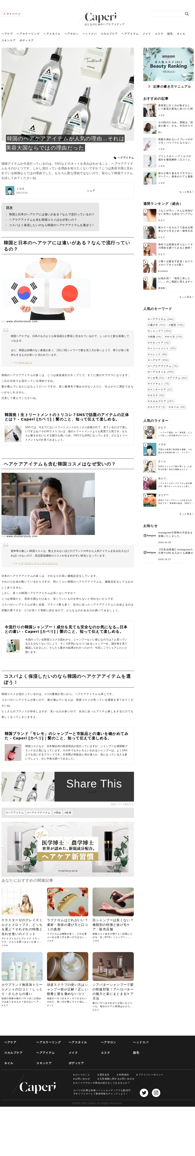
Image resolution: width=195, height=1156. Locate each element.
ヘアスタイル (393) (162, 371)
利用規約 (124, 1074)
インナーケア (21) (161, 389)
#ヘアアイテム (15, 812)
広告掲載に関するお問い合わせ (117, 1078)
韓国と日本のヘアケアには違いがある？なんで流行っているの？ (52, 214)
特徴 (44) (156, 336)
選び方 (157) (157, 324)
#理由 (57, 812)
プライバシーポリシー (150, 1074)
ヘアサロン (71, 33)
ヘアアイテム (130, 33)
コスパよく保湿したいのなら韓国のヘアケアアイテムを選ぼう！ (52, 225)
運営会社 (105, 1074)
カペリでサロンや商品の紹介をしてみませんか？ (102, 1083)
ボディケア (27, 40)
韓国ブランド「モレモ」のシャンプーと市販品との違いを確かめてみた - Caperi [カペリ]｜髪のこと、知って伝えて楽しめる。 (66, 735)
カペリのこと (82, 1074)
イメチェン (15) (159, 383)
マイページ (13, 13)
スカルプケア (109, 33)
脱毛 (170, 33)
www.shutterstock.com (22, 321)
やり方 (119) (174, 336)
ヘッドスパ (89, 33)
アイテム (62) (178, 377)
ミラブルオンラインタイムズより (38, 563)
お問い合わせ (82, 1078)
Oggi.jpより (25, 362)
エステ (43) (157, 395)
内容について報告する (122, 804)
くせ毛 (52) (157, 377)
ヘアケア (7, 33)
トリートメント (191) (163, 348)
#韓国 (68, 812)
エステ (159, 33)
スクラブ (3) (158, 406)
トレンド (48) (158, 354)
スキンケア (8, 40)
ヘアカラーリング (28, 33)
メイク (147, 33)
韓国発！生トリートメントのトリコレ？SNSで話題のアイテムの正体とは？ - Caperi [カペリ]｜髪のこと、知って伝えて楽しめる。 (67, 416)
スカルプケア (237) (162, 401)
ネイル (181, 33)
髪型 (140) (177, 324)
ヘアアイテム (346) (162, 319)
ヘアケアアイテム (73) (164, 365)
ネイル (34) (178, 406)
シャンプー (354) (160, 330)
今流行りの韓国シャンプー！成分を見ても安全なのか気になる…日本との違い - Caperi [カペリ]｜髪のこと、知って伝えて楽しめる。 (66, 629)
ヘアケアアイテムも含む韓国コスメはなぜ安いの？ (43, 219)
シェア (91, 190)
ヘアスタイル (51, 33)
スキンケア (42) (160, 342)
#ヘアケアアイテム (39, 812)
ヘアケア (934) (159, 360)
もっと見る (185, 192)
